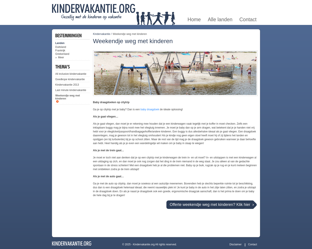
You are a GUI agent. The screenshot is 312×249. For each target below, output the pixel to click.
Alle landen (220, 5)
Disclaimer (235, 244)
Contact (248, 5)
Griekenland (62, 53)
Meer (61, 57)
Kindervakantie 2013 (67, 84)
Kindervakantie (101, 34)
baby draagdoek (149, 109)
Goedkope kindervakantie (70, 79)
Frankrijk (60, 50)
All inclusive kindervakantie (70, 73)
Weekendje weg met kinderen (67, 97)
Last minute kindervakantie (70, 90)
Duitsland (60, 47)
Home (194, 5)
